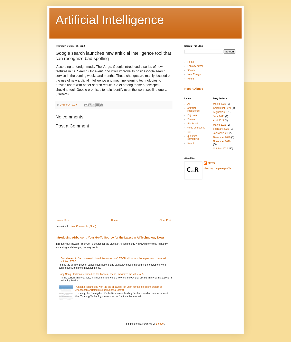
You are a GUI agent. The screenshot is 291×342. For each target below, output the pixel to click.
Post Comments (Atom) (83, 226)
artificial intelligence (193, 109)
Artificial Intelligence (110, 20)
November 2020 (222, 141)
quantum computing (193, 137)
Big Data (192, 115)
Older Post (165, 220)
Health (191, 78)
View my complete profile (217, 168)
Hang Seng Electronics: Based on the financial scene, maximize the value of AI (101, 274)
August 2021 (220, 112)
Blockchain (193, 123)
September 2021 (222, 108)
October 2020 (220, 148)
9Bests (191, 70)
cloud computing (196, 127)
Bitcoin (191, 119)
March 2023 (219, 103)
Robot (190, 143)
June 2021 (219, 116)
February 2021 (221, 128)
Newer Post (63, 220)
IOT (189, 131)
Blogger (160, 323)
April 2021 (218, 120)
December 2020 (222, 137)
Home (114, 220)
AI (188, 103)
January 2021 (220, 133)
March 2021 (219, 124)
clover (211, 163)
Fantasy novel (195, 66)
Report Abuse (193, 88)
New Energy (194, 74)
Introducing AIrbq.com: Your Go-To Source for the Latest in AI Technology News (110, 237)
